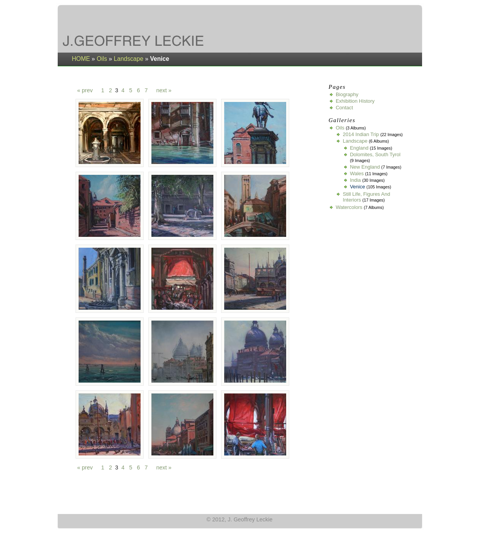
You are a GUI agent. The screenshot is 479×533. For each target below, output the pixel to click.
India (355, 180)
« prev (85, 90)
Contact (344, 107)
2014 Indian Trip (361, 134)
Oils (102, 58)
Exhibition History (355, 101)
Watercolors (349, 207)
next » (163, 90)
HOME (81, 58)
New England (365, 167)
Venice (357, 187)
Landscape (128, 58)
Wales (357, 173)
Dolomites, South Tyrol (375, 154)
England (359, 148)
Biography (347, 94)
